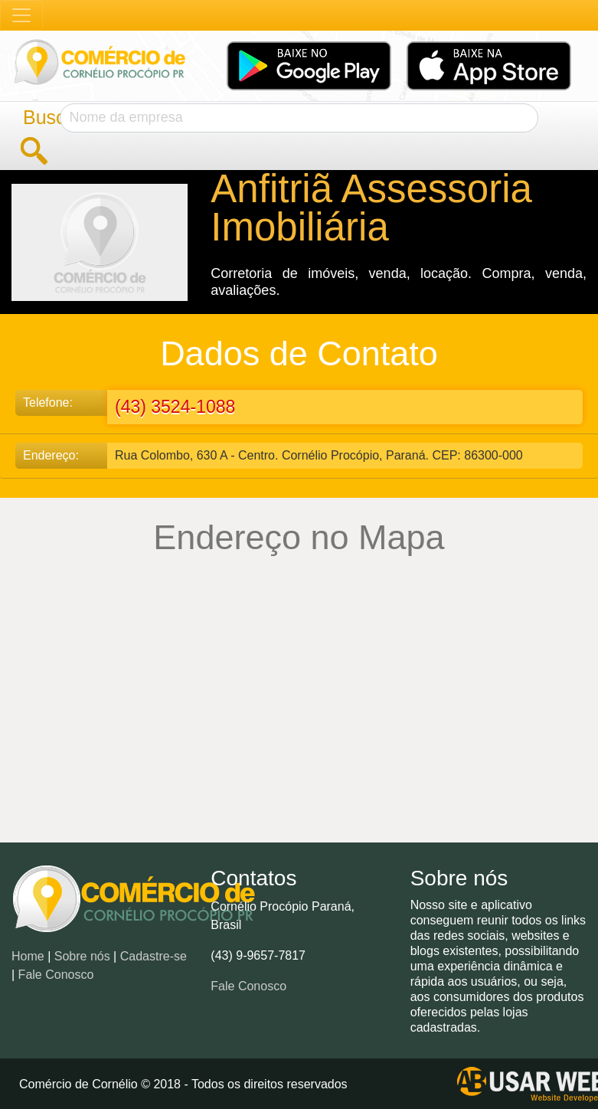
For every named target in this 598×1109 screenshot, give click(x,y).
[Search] (299, 117)
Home (27, 956)
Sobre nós (82, 956)
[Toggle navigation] (21, 15)
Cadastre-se (153, 956)
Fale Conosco (56, 974)
